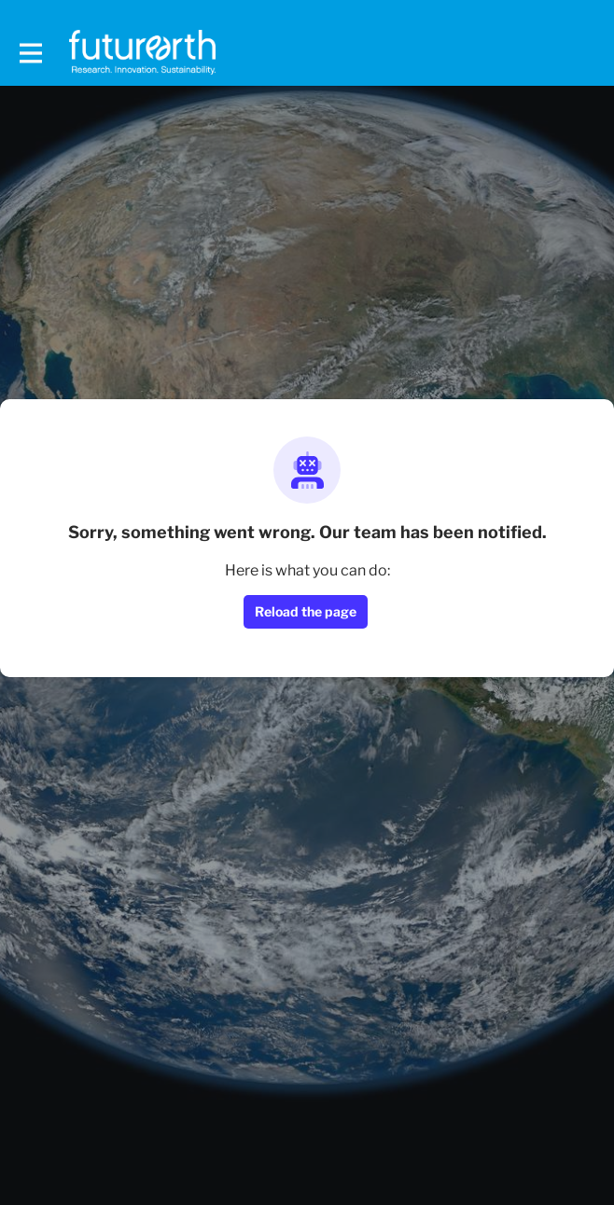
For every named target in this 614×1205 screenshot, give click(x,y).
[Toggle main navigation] (30, 53)
